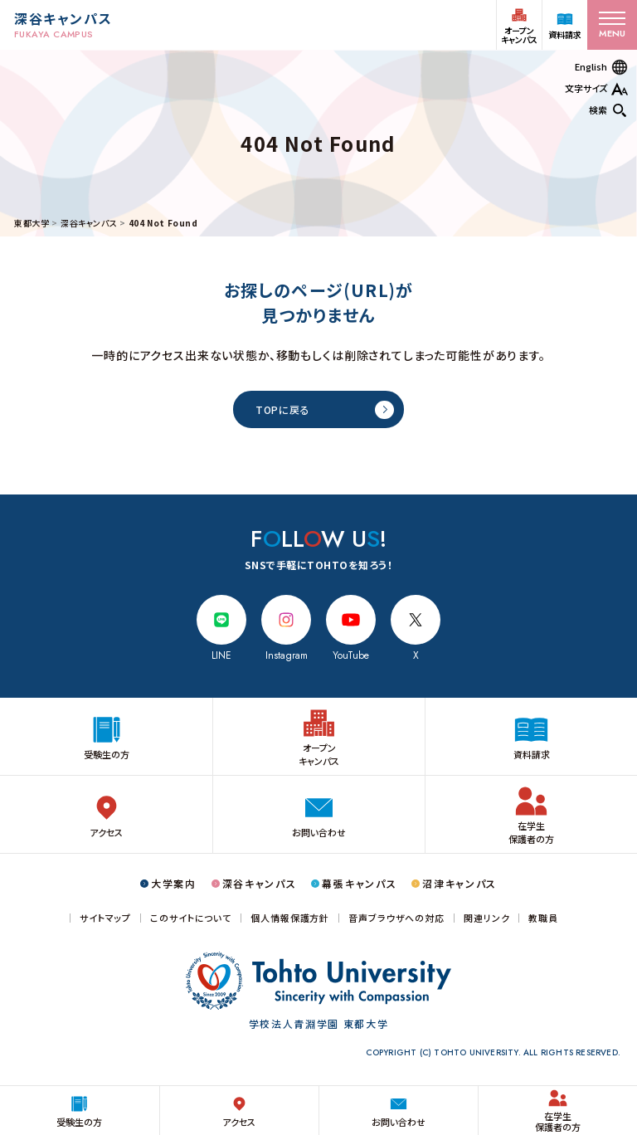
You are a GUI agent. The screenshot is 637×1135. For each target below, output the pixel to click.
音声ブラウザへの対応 (396, 918)
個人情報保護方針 (289, 918)
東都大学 (31, 222)
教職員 (543, 918)
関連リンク (486, 918)
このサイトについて (190, 918)
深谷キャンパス (89, 222)
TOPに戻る (282, 409)
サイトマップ (105, 918)
